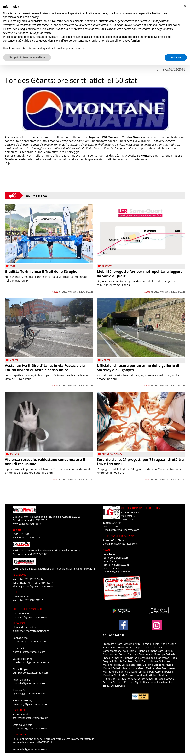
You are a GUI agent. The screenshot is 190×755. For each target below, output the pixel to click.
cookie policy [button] (30, 17)
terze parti (63, 21)
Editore (17, 529)
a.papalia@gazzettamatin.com (30, 683)
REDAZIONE (19, 574)
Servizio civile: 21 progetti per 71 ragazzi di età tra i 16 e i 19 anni (140, 461)
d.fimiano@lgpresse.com (117, 571)
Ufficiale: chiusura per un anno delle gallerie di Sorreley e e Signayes (138, 367)
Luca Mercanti (70, 291)
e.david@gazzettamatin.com (29, 651)
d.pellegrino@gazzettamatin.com (31, 662)
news (164, 69)
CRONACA (13, 454)
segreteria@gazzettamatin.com (36, 586)
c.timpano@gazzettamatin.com (31, 672)
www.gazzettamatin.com (27, 523)
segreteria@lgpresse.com (124, 529)
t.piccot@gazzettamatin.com (29, 693)
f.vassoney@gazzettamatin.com (31, 704)
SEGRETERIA (19, 710)
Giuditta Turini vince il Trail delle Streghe (41, 271)
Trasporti (106, 266)
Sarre (147, 291)
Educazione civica (111, 454)
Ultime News (36, 195)
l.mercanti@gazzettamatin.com (30, 617)
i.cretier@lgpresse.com (116, 564)
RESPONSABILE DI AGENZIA (118, 535)
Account (107, 549)
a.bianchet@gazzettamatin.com (31, 631)
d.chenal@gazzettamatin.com (30, 641)
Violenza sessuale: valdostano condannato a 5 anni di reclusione (45, 461)
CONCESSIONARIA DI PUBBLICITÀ (140, 508)
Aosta (55, 291)
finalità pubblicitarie (42, 29)
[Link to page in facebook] (123, 625)
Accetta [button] (176, 57)
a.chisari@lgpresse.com (123, 543)
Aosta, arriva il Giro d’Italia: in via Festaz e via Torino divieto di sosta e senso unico (45, 367)
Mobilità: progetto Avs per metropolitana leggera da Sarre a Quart (140, 273)
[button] (185, 6)
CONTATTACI (20, 734)
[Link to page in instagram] (157, 628)
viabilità (13, 360)
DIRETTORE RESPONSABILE (28, 609)
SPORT (11, 266)
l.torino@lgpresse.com (116, 557)
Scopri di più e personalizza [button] (27, 57)
